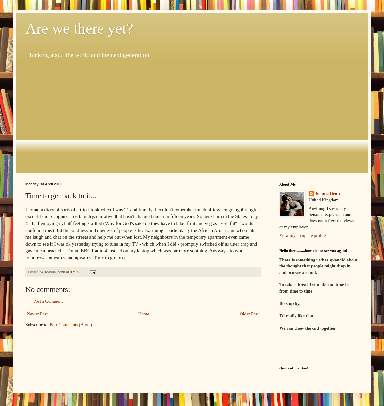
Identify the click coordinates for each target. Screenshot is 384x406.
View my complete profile (302, 235)
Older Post (249, 314)
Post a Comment (48, 301)
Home (143, 314)
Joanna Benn (327, 193)
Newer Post (37, 314)
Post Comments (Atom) (71, 324)
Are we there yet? (79, 28)
